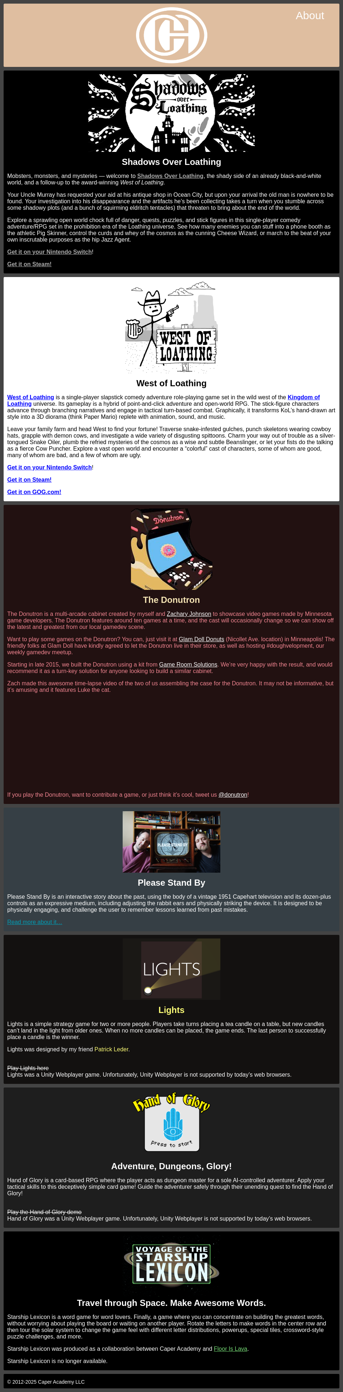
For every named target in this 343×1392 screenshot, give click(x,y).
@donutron (233, 795)
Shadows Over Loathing (170, 176)
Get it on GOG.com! (34, 492)
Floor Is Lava (230, 1349)
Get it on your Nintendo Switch (49, 252)
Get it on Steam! (29, 264)
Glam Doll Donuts (201, 639)
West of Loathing (30, 397)
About (310, 15)
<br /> (171, 741)
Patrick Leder (111, 1049)
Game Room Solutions (188, 664)
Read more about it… (34, 922)
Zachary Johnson (189, 614)
